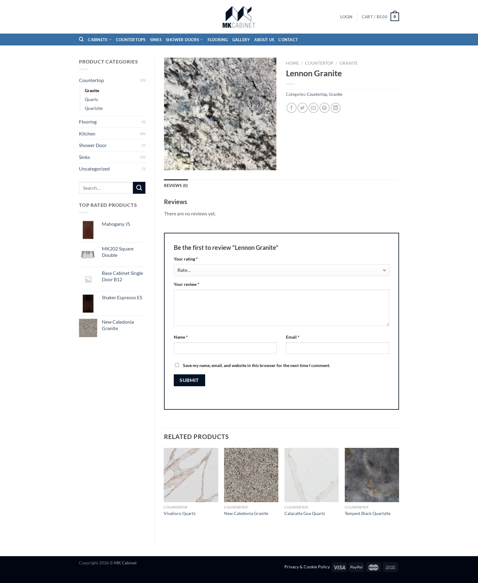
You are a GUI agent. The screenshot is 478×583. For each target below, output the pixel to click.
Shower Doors (184, 39)
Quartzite (94, 108)
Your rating (186, 258)
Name (181, 337)
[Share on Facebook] (292, 108)
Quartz (91, 99)
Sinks (156, 39)
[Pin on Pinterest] (324, 108)
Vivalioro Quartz (179, 513)
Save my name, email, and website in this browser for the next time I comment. (256, 365)
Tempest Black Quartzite (368, 513)
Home (292, 63)
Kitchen (87, 133)
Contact (288, 39)
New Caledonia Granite (246, 513)
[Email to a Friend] (314, 108)
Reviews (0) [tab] (176, 185)
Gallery (241, 39)
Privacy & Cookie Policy (307, 566)
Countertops (131, 39)
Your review (186, 284)
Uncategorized (94, 168)
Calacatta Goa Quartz (304, 513)
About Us (264, 39)
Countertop (91, 80)
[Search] (81, 39)
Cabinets (100, 39)
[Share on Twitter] (303, 108)
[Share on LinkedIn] (335, 108)
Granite (92, 90)
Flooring (218, 39)
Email (292, 337)
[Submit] (139, 188)
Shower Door (93, 145)
